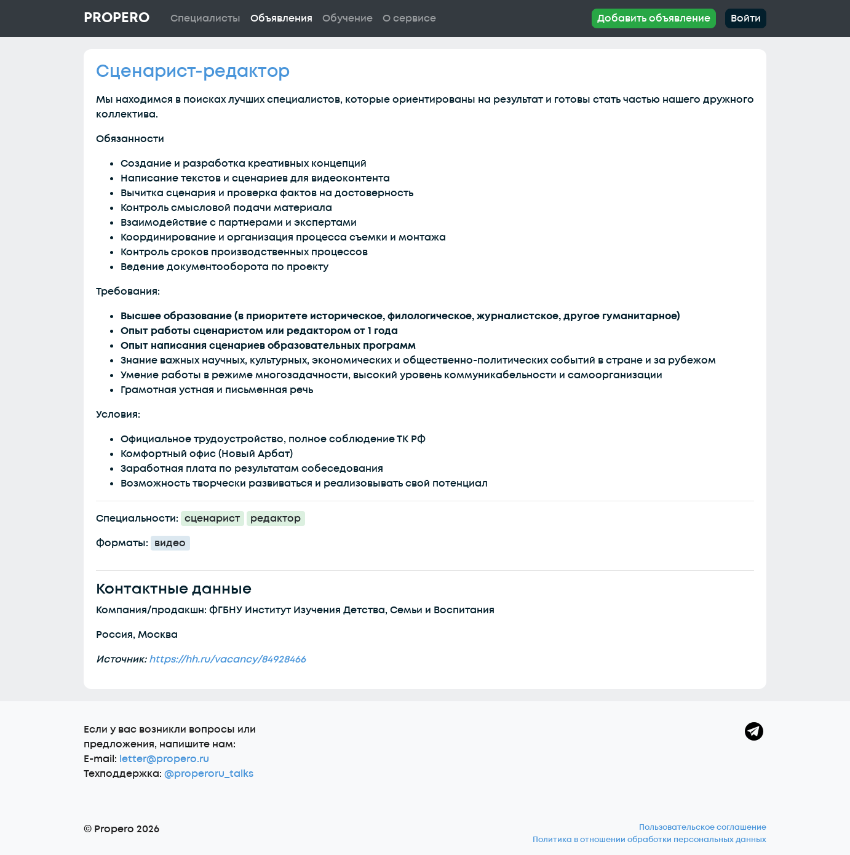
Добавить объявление (653, 18)
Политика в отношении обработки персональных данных (649, 839)
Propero (116, 18)
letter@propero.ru (164, 759)
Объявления (281, 18)
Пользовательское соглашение (702, 827)
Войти (746, 18)
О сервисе (409, 18)
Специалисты (205, 18)
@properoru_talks (208, 774)
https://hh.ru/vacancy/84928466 (227, 659)
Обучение (347, 18)
